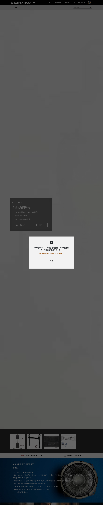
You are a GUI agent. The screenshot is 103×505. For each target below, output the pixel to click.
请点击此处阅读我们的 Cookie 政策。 (51, 253)
